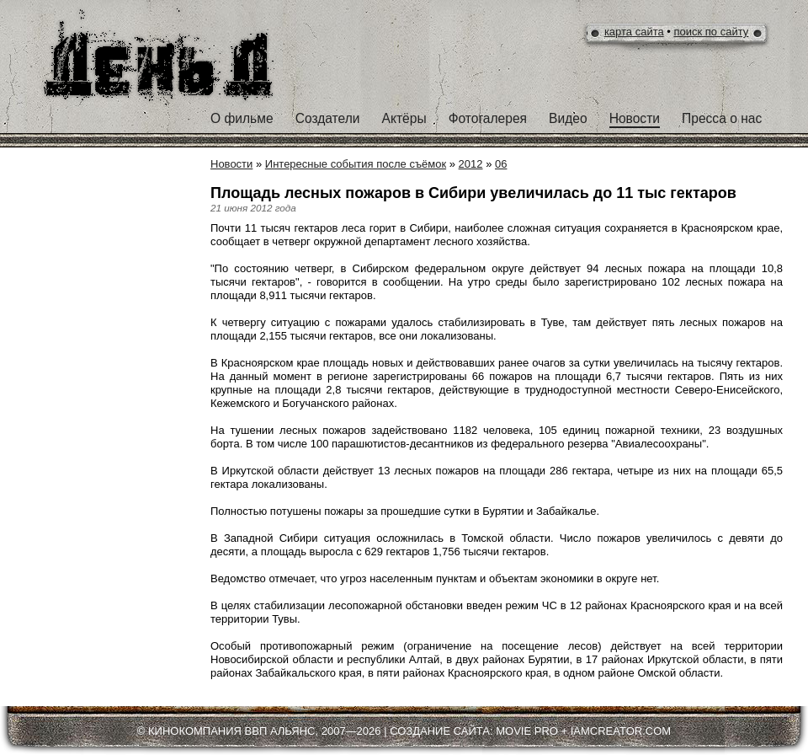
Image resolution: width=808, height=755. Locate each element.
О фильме (242, 118)
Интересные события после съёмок (355, 164)
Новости (634, 118)
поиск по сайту (711, 31)
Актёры (404, 118)
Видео (568, 118)
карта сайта (634, 31)
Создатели (327, 118)
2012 (471, 164)
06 (501, 164)
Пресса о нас (722, 118)
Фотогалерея (488, 118)
